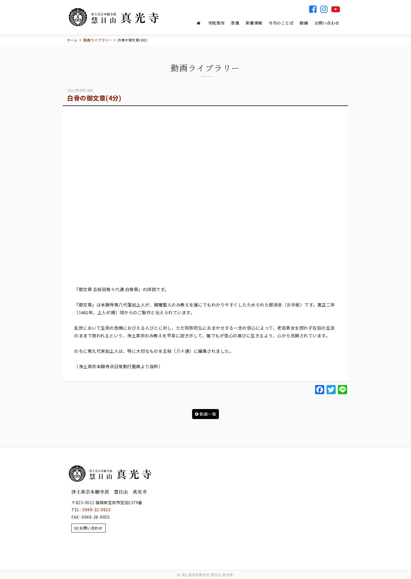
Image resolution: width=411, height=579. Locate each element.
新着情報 (254, 23)
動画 (304, 23)
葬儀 (235, 23)
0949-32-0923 (96, 509)
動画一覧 (205, 414)
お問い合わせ (327, 23)
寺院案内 (216, 23)
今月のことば (281, 23)
